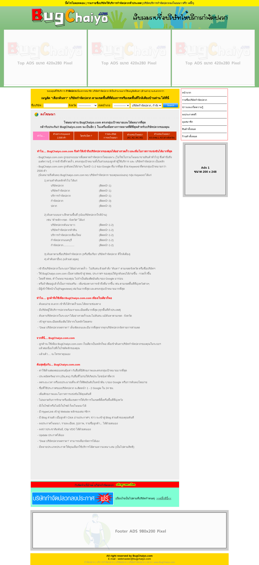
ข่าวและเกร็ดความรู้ (192, 107)
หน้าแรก (186, 92)
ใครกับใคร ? (86, 136)
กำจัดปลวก (89, 562)
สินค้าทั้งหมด (189, 129)
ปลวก (149, 562)
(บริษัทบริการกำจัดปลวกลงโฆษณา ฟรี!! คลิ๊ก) (168, 3)
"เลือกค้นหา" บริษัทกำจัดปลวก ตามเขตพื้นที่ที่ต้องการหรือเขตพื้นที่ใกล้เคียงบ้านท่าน (106, 98)
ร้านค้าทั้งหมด (189, 136)
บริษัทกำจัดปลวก (136, 562)
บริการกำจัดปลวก (105, 562)
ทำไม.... (41, 136)
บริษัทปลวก (121, 562)
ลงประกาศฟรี (189, 114)
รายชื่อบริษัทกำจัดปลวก (194, 100)
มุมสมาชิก (187, 121)
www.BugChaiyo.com (164, 562)
